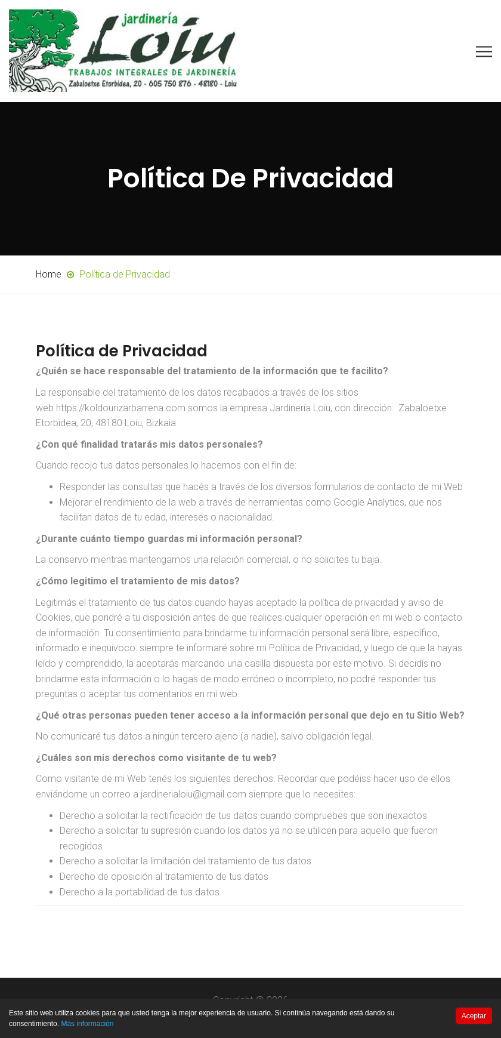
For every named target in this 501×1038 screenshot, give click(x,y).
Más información (87, 1023)
